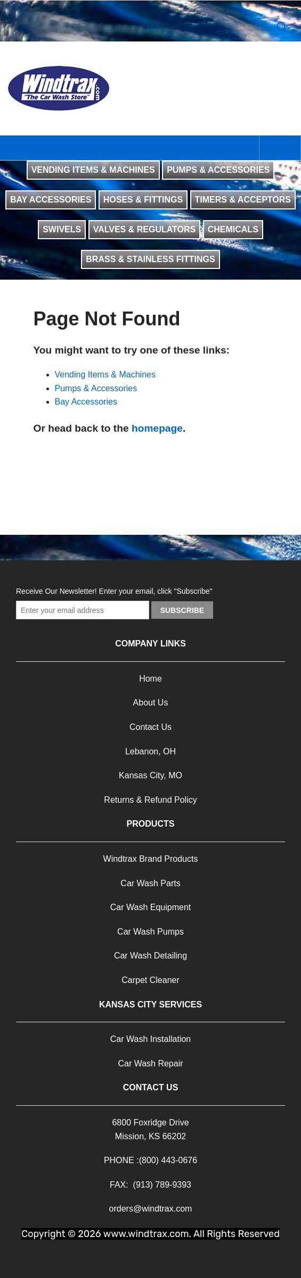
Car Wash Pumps (150, 931)
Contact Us (150, 727)
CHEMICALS (233, 229)
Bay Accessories (86, 401)
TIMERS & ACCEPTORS (243, 199)
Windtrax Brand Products (150, 858)
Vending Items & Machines (105, 374)
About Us (150, 702)
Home (150, 678)
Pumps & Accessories (96, 388)
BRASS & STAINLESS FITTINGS (150, 259)
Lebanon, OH (150, 751)
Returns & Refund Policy (150, 799)
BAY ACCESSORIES (50, 199)
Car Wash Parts (150, 883)
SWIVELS (62, 229)
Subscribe (182, 610)
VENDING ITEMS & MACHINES (93, 169)
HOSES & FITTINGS (143, 199)
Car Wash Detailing (150, 955)
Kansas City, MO (150, 775)
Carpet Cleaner (150, 980)
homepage (157, 428)
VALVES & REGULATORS (144, 229)
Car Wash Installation (150, 1039)
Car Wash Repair (150, 1063)
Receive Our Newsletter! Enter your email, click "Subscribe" (114, 591)
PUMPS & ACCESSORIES (218, 169)
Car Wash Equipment (150, 907)
